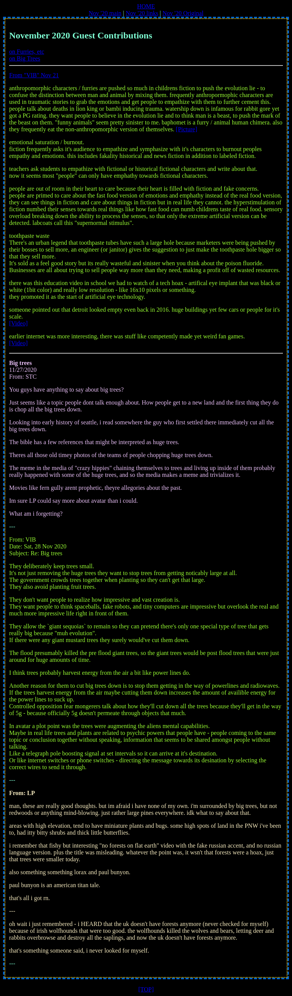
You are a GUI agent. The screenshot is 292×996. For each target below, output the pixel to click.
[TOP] (146, 989)
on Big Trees (24, 58)
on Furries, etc (26, 51)
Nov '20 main (105, 13)
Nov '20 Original (182, 13)
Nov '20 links (142, 13)
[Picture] (186, 129)
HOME (146, 6)
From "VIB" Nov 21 (34, 75)
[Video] (18, 323)
